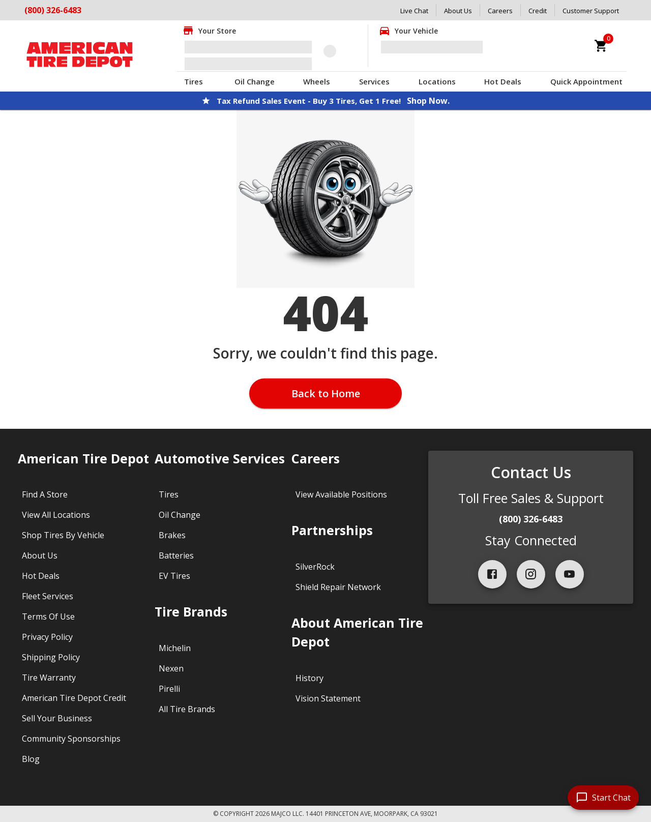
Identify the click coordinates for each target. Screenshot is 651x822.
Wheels (316, 81)
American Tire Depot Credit (74, 697)
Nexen (171, 668)
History (309, 678)
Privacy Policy (47, 636)
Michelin (175, 648)
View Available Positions (341, 494)
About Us (458, 10)
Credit (537, 10)
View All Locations (56, 514)
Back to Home (325, 393)
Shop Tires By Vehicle (63, 535)
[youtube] (569, 574)
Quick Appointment (586, 81)
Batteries (176, 555)
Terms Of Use (48, 616)
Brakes (172, 535)
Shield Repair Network (338, 587)
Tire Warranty (49, 677)
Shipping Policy (51, 657)
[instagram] (531, 574)
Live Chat (414, 10)
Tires (193, 81)
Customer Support (591, 10)
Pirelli (169, 688)
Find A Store (45, 494)
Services (374, 81)
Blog (31, 759)
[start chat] (603, 797)
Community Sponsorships (71, 738)
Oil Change (254, 81)
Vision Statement (328, 698)
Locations (437, 81)
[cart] (601, 46)
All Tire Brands (187, 709)
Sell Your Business (57, 718)
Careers (500, 10)
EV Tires (174, 575)
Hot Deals (502, 81)
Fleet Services (47, 596)
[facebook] (492, 574)
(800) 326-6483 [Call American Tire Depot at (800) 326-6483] (52, 10)
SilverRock (315, 566)
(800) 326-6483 (531, 519)
